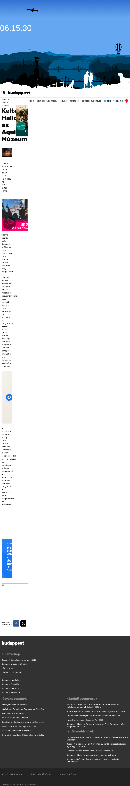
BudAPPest (19, 93)
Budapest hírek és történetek (14, 664)
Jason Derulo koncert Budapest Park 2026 (85, 717)
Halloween (6, 360)
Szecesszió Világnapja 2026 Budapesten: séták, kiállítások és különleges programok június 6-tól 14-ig (93, 702)
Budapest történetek (12, 672)
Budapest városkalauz (47, 101)
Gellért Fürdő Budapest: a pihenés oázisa (84, 682)
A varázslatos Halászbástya (78, 669)
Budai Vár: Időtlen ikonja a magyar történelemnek (88, 678)
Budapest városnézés (91, 101)
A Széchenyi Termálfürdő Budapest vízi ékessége (88, 665)
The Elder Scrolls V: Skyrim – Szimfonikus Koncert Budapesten (93, 712)
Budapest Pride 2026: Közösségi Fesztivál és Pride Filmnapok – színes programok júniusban (96, 722)
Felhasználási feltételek (41, 771)
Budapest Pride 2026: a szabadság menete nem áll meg (26, 752)
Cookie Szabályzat (68, 771)
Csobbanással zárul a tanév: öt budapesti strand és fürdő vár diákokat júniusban (32, 735)
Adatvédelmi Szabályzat (12, 771)
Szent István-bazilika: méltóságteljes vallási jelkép (88, 691)
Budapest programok (113, 101)
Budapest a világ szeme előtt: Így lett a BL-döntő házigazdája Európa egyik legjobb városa (31, 742)
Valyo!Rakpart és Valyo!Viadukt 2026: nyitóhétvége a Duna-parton (96, 708)
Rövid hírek (8, 668)
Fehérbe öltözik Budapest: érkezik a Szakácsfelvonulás (25, 747)
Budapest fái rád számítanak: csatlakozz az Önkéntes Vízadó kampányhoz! (28, 757)
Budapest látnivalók (69, 101)
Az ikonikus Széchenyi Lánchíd (80, 673)
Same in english (126, 101)
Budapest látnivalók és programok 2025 (19, 660)
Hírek (31, 101)
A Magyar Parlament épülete (79, 660)
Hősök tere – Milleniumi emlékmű (81, 686)
